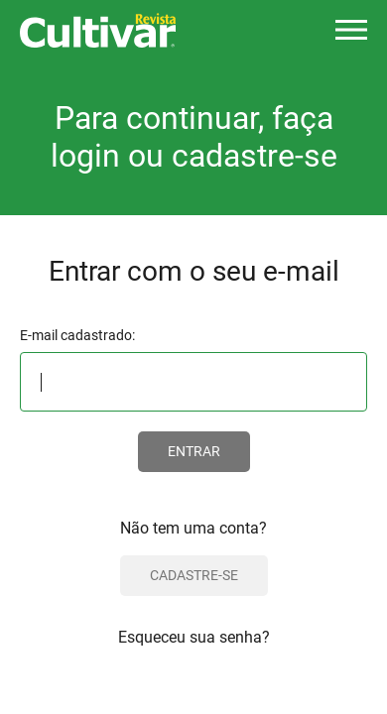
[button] (351, 30)
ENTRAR (194, 451)
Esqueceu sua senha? (194, 637)
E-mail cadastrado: (77, 335)
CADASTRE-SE (194, 575)
